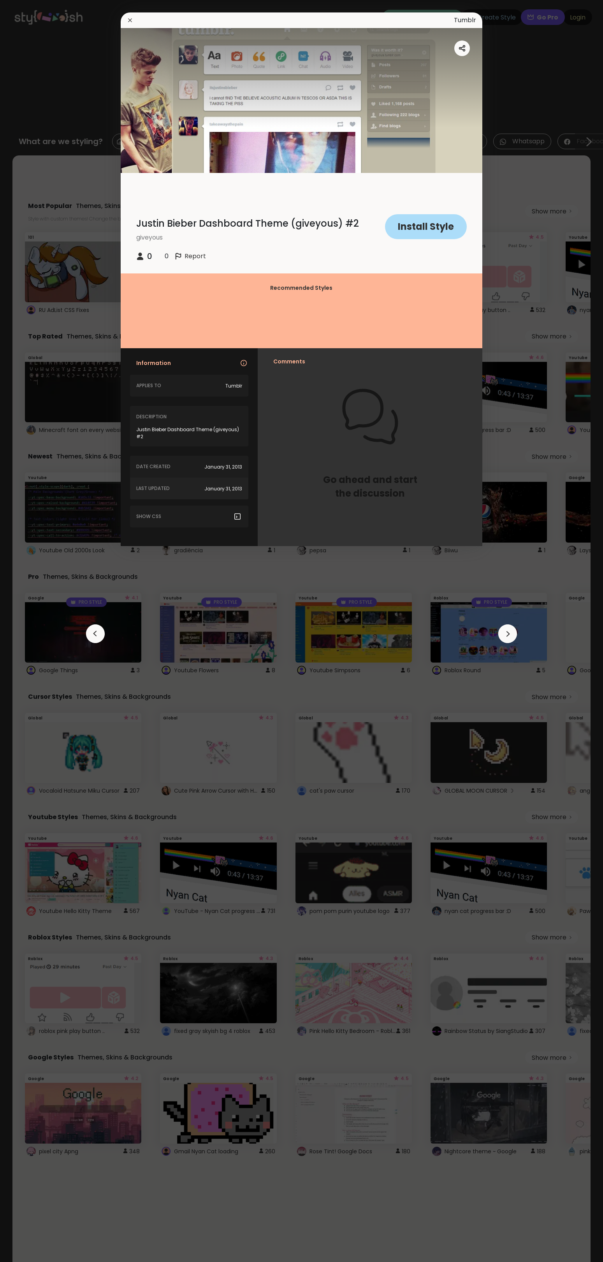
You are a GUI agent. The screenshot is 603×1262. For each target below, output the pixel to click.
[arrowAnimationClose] (95, 633)
